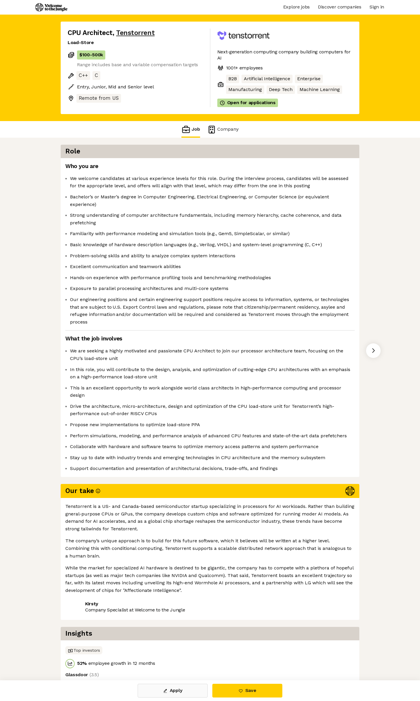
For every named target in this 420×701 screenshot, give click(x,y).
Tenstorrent (135, 33)
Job (190, 129)
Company (223, 129)
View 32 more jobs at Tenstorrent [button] (146, 655)
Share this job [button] (83, 655)
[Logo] (51, 7)
